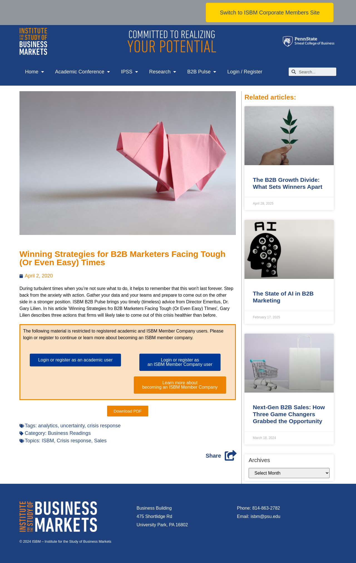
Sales (100, 440)
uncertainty (72, 425)
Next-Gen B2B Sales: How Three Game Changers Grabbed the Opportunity (289, 414)
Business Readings (69, 433)
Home (34, 72)
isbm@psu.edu (265, 516)
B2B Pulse (201, 72)
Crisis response (74, 440)
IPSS (129, 72)
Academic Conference (82, 72)
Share (213, 456)
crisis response (104, 425)
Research (162, 72)
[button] (269, 12)
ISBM (48, 440)
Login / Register (244, 72)
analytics (48, 425)
